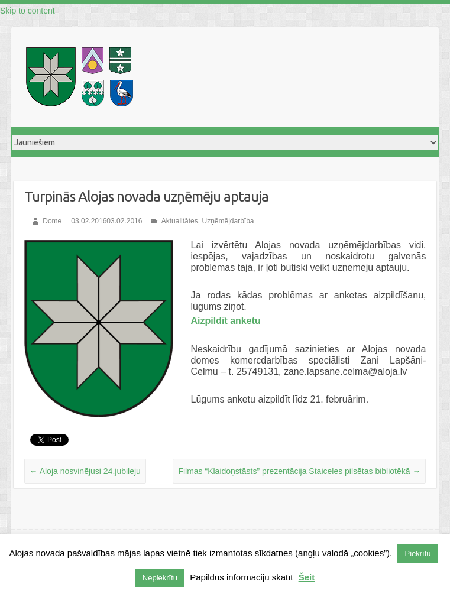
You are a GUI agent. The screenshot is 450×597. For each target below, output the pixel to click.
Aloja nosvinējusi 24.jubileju (85, 471)
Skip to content (27, 10)
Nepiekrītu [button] (160, 577)
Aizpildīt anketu (226, 321)
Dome (52, 221)
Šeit (307, 577)
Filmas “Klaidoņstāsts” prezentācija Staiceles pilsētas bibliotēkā (299, 471)
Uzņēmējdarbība (228, 221)
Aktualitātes (179, 221)
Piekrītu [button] (417, 553)
